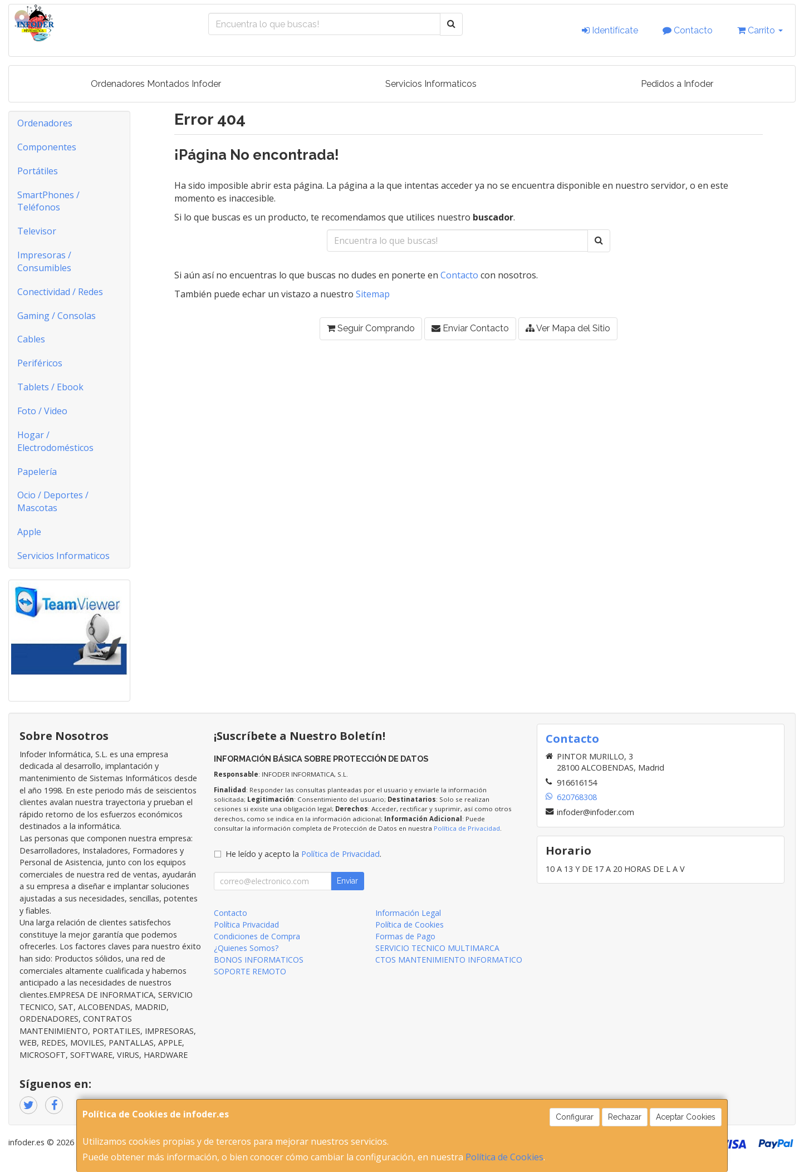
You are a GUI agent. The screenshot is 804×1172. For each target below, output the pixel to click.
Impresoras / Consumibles (44, 261)
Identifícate (610, 30)
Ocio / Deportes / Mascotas (53, 501)
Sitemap (373, 294)
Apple (29, 532)
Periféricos (39, 363)
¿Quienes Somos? (246, 948)
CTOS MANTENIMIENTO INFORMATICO (448, 959)
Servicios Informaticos (431, 84)
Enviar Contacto (470, 328)
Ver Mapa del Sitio (568, 328)
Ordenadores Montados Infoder (156, 84)
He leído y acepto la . (303, 854)
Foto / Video (42, 411)
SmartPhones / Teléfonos (48, 201)
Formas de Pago (405, 936)
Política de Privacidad (467, 828)
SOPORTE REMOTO (250, 971)
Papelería (37, 471)
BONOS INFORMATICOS (258, 959)
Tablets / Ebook (50, 387)
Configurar (575, 1116)
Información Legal (408, 913)
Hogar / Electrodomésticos (55, 441)
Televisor (36, 231)
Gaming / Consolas (56, 316)
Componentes (46, 147)
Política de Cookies (504, 1157)
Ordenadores (44, 123)
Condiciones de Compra (257, 936)
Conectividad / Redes (60, 292)
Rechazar (624, 1116)
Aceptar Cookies (685, 1116)
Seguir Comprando (371, 328)
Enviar (347, 880)
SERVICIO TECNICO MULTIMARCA (437, 948)
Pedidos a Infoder (677, 84)
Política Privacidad (246, 924)
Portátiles (37, 171)
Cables (31, 339)
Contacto (688, 30)
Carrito (760, 30)
